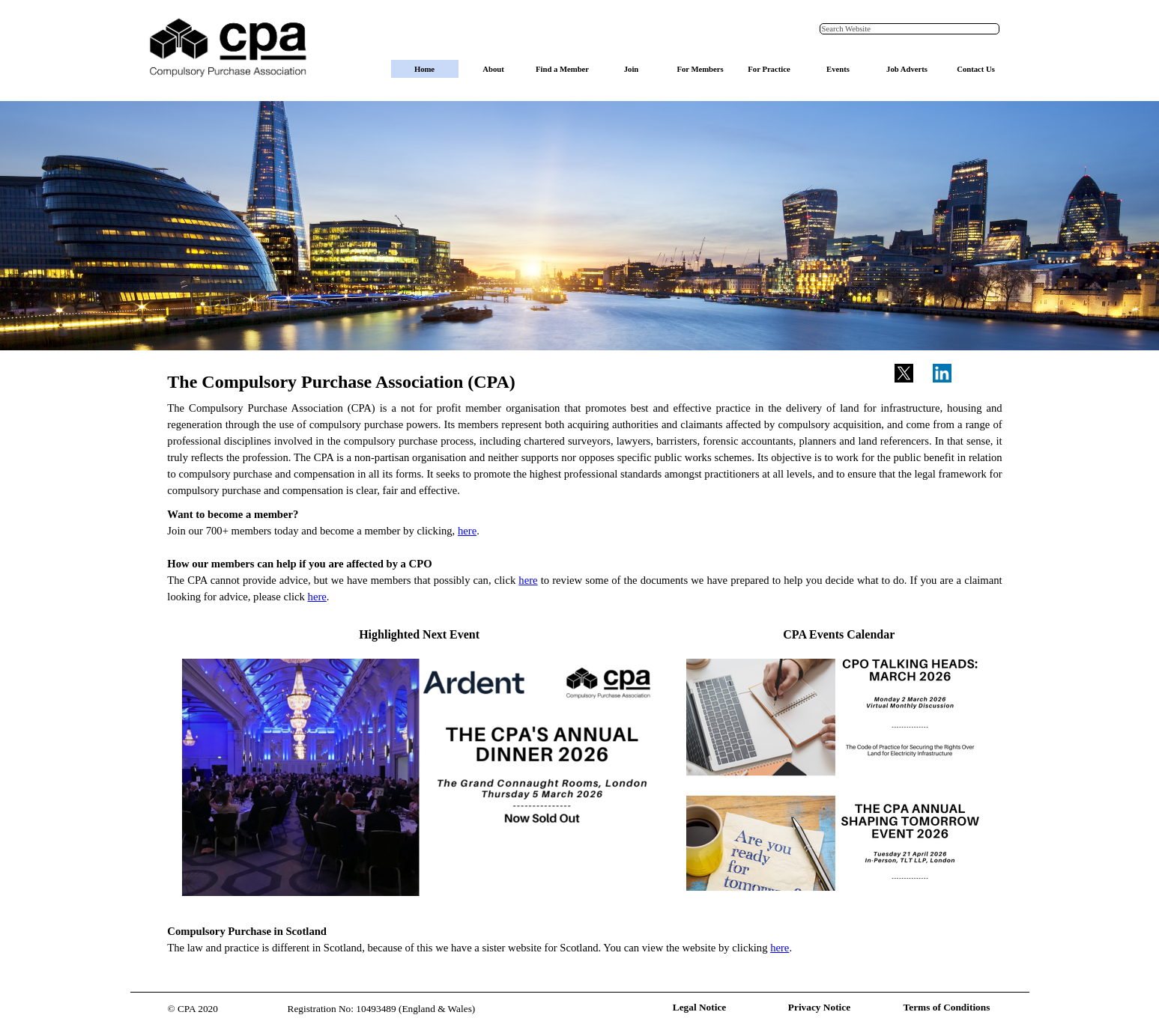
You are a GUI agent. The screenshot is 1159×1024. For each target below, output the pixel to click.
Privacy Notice (819, 1007)
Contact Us (976, 69)
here (467, 531)
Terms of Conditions (947, 1007)
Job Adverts (906, 69)
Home (424, 69)
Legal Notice (699, 1007)
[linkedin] (941, 372)
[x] (903, 372)
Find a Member (562, 69)
